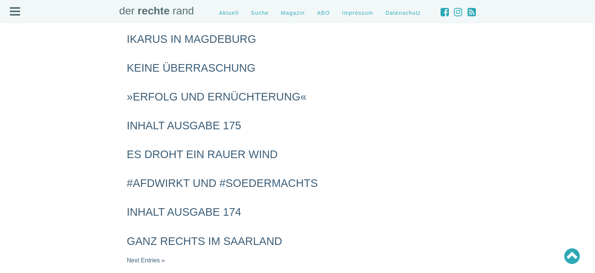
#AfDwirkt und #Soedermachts (222, 183)
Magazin (293, 13)
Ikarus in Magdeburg (191, 39)
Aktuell (229, 13)
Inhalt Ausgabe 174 (184, 212)
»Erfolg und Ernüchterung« (217, 97)
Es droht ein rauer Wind (202, 154)
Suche (260, 13)
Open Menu (15, 11)
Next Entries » (146, 260)
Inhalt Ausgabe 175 (184, 125)
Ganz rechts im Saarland (204, 241)
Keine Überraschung (191, 68)
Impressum (357, 13)
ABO (323, 13)
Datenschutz (403, 13)
